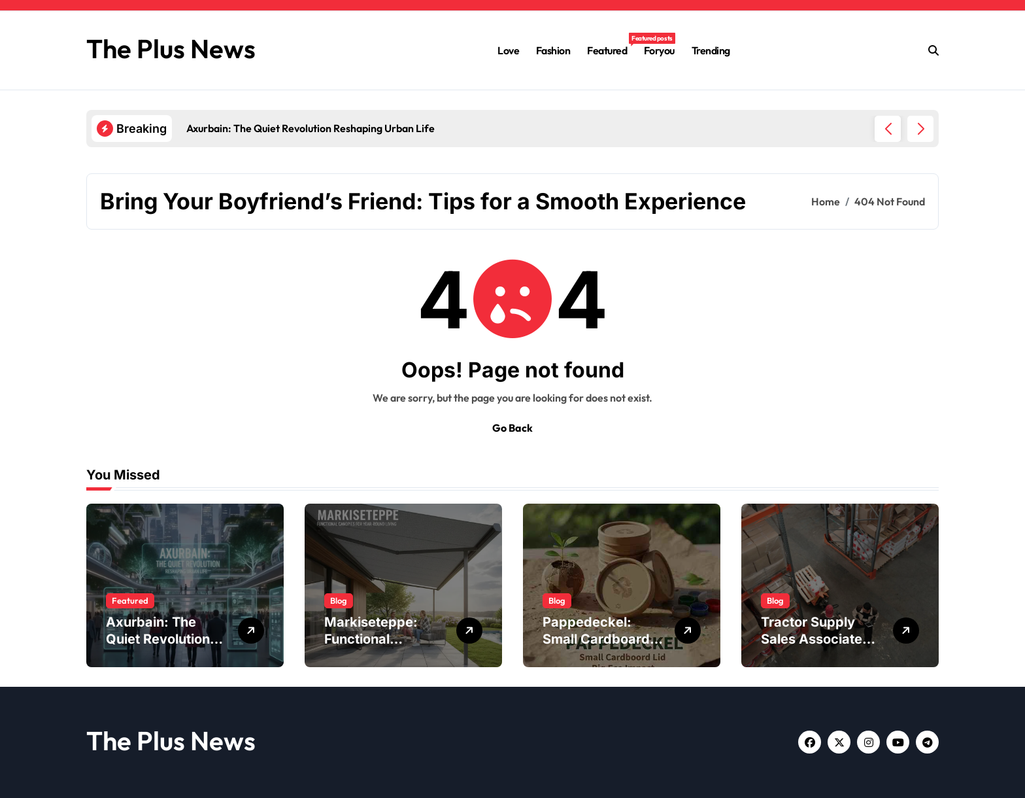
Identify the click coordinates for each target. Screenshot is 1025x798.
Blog (338, 600)
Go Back (512, 427)
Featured (611, 45)
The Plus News (171, 48)
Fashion (553, 50)
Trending (711, 50)
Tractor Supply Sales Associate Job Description (811, 639)
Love (508, 50)
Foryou (659, 50)
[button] (920, 129)
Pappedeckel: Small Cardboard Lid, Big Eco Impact (603, 639)
